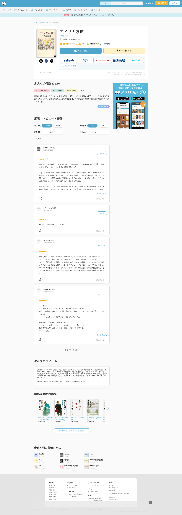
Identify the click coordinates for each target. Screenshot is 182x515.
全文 (103, 125)
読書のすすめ (52, 499)
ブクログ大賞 (52, 494)
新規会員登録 (162, 3)
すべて (38, 139)
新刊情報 (51, 487)
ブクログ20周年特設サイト (96, 500)
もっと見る (104, 106)
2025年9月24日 (48, 150)
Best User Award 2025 (94, 498)
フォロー (101, 153)
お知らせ (111, 485)
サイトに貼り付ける (46, 72)
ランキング (52, 485)
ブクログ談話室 (53, 492)
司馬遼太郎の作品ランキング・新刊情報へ (72, 431)
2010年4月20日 (48, 291)
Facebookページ (113, 499)
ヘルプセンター (113, 487)
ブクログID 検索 (71, 496)
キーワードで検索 (72, 485)
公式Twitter (112, 497)
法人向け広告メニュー (115, 490)
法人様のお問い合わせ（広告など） (119, 493)
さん (47, 148)
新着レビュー (52, 490)
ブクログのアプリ (93, 492)
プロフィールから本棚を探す (75, 494)
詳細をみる (100, 199)
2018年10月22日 (49, 242)
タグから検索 (71, 487)
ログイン (174, 3)
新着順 (58, 125)
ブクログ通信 (52, 496)
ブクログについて (93, 485)
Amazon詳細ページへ (124, 51)
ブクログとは (149, 3)
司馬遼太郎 (64, 36)
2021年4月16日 (48, 210)
